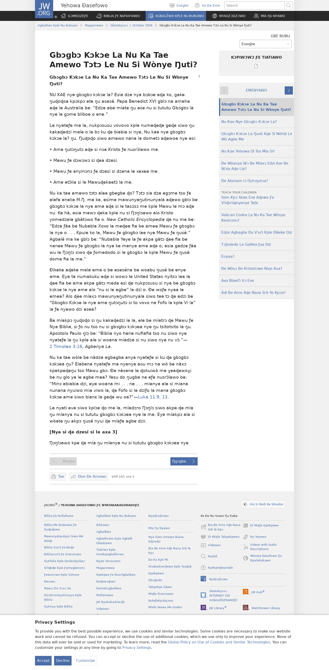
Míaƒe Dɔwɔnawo (160, 593)
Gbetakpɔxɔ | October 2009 (131, 25)
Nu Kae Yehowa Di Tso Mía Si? (248, 151)
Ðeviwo (49, 581)
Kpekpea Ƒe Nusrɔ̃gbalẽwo (115, 574)
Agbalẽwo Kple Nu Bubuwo (57, 25)
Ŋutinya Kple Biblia (58, 606)
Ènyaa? (227, 256)
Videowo (102, 608)
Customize (85, 660)
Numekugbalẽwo (108, 588)
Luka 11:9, (149, 397)
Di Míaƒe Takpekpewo (220, 537)
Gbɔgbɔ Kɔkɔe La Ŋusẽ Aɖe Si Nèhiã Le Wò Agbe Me (256, 136)
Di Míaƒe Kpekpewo (261, 525)
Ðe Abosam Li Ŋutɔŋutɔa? (244, 181)
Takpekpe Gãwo (160, 587)
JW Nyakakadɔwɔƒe (110, 602)
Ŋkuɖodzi (155, 580)
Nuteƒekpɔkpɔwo (160, 600)
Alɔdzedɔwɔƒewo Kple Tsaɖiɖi (170, 566)
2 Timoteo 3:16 (66, 346)
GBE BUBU (280, 36)
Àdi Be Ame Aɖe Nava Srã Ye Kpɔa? (253, 292)
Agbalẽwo (103, 531)
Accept (43, 660)
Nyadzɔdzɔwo (158, 516)
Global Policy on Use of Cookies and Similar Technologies (219, 642)
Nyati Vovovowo (108, 561)
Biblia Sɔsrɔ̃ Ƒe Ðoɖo (59, 547)
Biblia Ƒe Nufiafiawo (58, 516)
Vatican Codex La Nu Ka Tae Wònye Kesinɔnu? (253, 217)
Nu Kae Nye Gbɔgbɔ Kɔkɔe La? (249, 122)
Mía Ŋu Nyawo (159, 528)
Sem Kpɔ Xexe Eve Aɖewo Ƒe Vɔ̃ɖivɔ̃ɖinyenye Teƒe (257, 197)
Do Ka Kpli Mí (158, 559)
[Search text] (254, 5)
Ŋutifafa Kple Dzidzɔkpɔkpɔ (64, 561)
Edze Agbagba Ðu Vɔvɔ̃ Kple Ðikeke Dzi (256, 232)
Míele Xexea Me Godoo (165, 607)
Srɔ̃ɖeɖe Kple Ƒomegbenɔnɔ (64, 568)
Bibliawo (102, 525)
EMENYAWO (256, 90)
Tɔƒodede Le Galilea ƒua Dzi (246, 244)
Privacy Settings (136, 647)
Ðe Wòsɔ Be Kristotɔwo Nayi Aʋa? (251, 268)
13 (164, 397)
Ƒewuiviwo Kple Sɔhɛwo (61, 574)
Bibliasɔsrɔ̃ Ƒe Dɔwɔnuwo (62, 554)
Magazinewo (94, 25)
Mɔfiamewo (104, 595)
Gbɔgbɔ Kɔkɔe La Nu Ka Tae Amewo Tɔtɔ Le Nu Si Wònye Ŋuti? (256, 107)
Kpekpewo (156, 573)
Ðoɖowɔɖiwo (105, 581)
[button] (118, 16)
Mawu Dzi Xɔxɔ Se (57, 588)
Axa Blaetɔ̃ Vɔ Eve (237, 280)
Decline (63, 660)
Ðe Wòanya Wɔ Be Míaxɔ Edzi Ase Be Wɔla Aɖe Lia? (254, 166)
